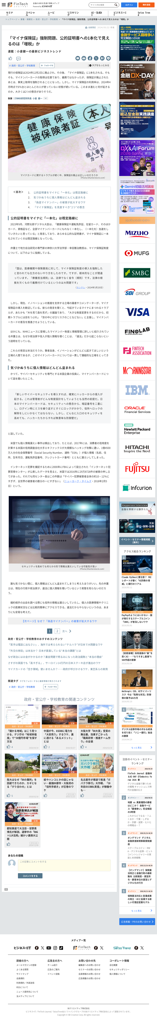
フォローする (48, 65)
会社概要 (113, 964)
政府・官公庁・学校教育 (23, 65)
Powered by (42, 6)
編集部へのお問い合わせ (89, 964)
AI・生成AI (96, 14)
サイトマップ (22, 973)
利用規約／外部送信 (25, 982)
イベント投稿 (53, 973)
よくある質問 (22, 969)
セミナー (9, 14)
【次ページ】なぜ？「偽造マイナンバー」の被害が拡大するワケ (59, 621)
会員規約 (20, 978)
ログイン (129, 5)
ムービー (51, 14)
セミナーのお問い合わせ (89, 969)
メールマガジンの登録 (26, 964)
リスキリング (73, 14)
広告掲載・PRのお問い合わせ (136, 921)
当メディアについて (25, 996)
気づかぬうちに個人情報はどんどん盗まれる (60, 197)
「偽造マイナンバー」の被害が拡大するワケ (60, 202)
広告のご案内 (53, 969)
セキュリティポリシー (119, 969)
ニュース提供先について (27, 991)
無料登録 (146, 4)
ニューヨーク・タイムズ (77, 481)
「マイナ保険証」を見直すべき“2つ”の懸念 (59, 207)
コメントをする (30, 875)
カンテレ (81, 287)
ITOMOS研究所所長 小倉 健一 (28, 98)
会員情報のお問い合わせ (89, 973)
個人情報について (117, 973)
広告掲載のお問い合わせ (89, 978)
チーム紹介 (52, 964)
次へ (65, 631)
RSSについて (22, 987)
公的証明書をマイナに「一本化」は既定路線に (61, 192)
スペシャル (30, 14)
